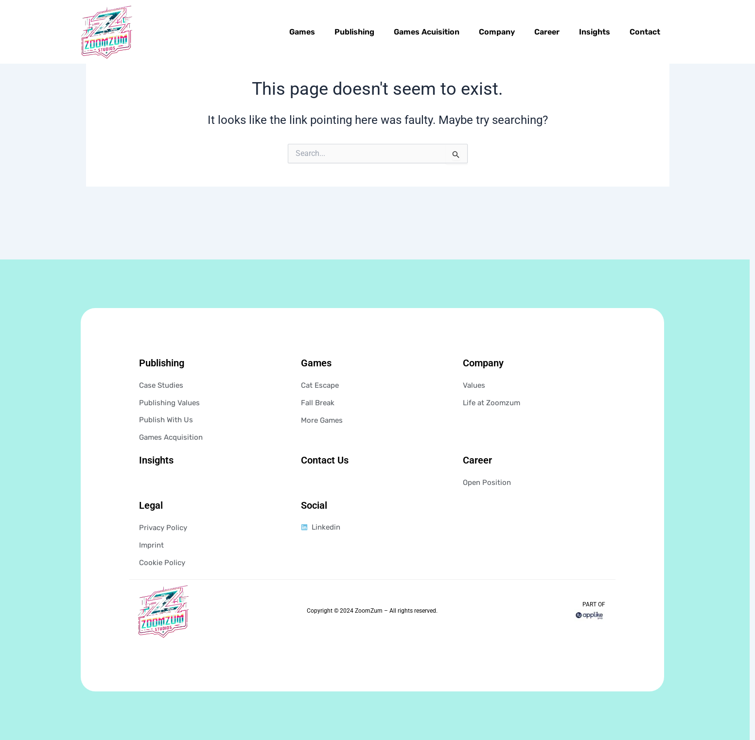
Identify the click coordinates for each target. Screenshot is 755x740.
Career (547, 31)
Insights (594, 31)
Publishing (354, 31)
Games (302, 31)
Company (497, 31)
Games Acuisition (426, 31)
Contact (645, 31)
